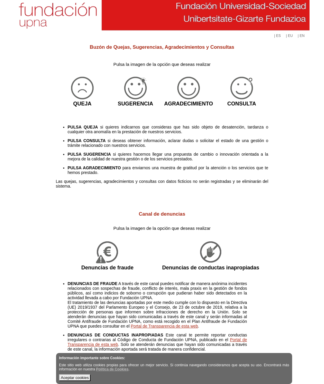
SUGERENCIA (135, 104)
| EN (301, 36)
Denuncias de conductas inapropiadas (210, 268)
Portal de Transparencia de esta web (164, 326)
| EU (289, 36)
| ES (277, 36)
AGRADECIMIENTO (188, 104)
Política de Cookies (112, 369)
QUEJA (82, 104)
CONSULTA (241, 104)
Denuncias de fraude (107, 268)
